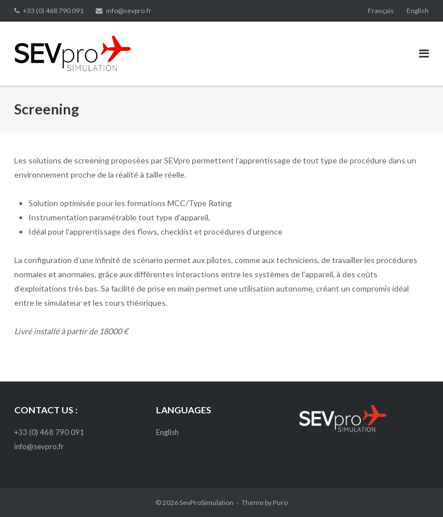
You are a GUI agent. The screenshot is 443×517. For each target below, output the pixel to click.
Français (381, 10)
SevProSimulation (206, 502)
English (418, 10)
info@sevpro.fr (128, 10)
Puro (280, 502)
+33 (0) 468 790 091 (53, 10)
